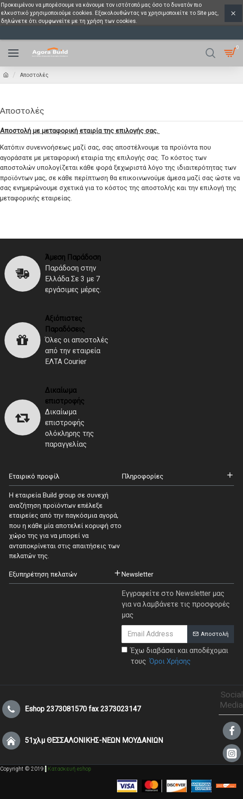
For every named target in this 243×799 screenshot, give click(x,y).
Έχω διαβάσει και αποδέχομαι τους (175, 656)
